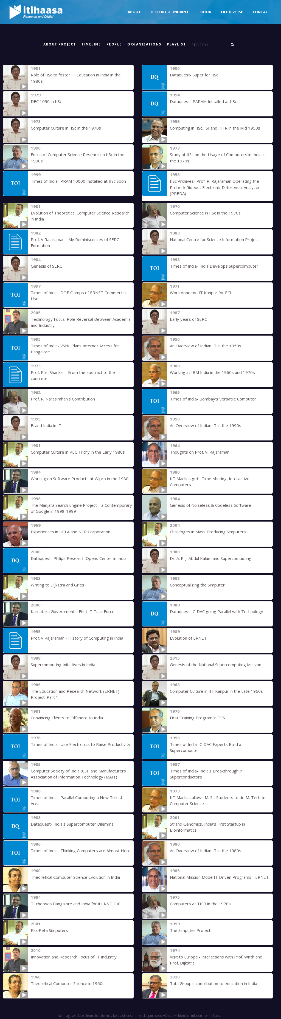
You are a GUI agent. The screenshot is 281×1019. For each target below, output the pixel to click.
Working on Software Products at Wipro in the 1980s (81, 478)
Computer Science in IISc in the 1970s (205, 213)
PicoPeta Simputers (49, 930)
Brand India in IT (46, 425)
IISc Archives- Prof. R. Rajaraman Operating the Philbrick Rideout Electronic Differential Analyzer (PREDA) (215, 187)
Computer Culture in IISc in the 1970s (66, 128)
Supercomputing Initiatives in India (63, 664)
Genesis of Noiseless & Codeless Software (210, 505)
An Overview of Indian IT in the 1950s (205, 345)
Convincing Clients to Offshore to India (67, 717)
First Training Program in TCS (197, 717)
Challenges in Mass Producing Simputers (208, 531)
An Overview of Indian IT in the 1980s (205, 850)
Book (205, 11)
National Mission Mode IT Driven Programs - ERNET (219, 877)
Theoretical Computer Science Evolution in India (75, 877)
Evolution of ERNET (188, 638)
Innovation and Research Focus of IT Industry (74, 957)
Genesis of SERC (46, 266)
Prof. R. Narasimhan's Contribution (63, 399)
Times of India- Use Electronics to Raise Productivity (80, 744)
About (134, 11)
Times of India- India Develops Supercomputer (214, 266)
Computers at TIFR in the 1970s (200, 903)
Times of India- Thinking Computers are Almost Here (81, 850)
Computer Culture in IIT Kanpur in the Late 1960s (216, 691)
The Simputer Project (190, 930)
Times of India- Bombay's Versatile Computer (213, 399)
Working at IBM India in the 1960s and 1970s (212, 372)
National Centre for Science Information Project (214, 239)
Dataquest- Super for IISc (194, 75)
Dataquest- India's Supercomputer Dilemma (72, 824)
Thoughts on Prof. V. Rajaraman (199, 452)
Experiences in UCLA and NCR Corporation (70, 531)
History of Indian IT (170, 11)
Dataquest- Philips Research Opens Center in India (79, 558)
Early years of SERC (188, 319)
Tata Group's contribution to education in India (213, 983)
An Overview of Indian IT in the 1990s (205, 425)
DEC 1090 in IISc (46, 101)
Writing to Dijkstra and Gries (57, 585)
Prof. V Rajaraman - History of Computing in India (77, 638)
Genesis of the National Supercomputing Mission (215, 664)
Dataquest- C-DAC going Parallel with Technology (216, 611)
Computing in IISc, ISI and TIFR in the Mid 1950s (215, 128)
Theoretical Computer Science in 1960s (68, 983)
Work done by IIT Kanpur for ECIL (202, 292)
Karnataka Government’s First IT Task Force (72, 611)
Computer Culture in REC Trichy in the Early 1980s (78, 452)
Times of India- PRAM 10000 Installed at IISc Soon (78, 181)
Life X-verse (232, 11)
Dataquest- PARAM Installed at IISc (203, 101)
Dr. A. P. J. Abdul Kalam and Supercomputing (210, 558)
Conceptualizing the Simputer (197, 585)
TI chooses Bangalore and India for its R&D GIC (75, 903)
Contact (261, 11)
